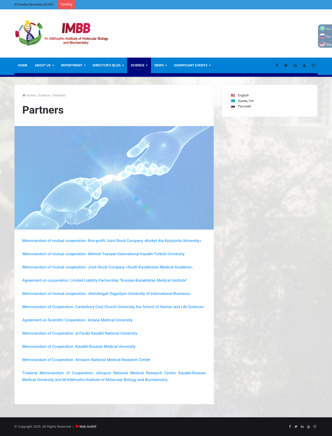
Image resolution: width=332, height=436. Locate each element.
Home (22, 65)
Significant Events (190, 65)
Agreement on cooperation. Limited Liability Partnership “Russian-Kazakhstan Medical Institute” (104, 280)
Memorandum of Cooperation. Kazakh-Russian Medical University (78, 346)
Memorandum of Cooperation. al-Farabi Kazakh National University (79, 333)
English (243, 95)
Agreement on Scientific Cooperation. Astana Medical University (77, 320)
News (159, 65)
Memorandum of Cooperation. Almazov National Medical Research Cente (85, 359)
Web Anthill (87, 426)
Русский (244, 106)
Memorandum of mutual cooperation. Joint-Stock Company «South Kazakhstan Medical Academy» (107, 267)
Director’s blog (107, 65)
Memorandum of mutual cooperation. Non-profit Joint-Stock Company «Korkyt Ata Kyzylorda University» (111, 240)
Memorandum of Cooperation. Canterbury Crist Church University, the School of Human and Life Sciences (113, 306)
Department (71, 65)
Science (137, 65)
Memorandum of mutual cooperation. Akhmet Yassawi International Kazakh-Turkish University (103, 254)
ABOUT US (43, 65)
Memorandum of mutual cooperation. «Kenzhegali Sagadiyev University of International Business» (106, 293)
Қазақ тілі (246, 101)
